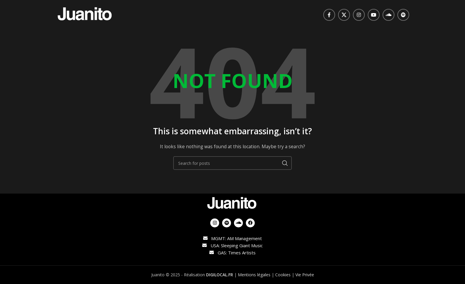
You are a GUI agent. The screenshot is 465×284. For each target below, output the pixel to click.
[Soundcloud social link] (388, 15)
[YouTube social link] (374, 15)
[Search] (232, 163)
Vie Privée (304, 274)
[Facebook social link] (329, 15)
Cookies (283, 274)
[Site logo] (85, 14)
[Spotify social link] (403, 15)
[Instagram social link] (359, 15)
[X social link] (344, 15)
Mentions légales (254, 274)
